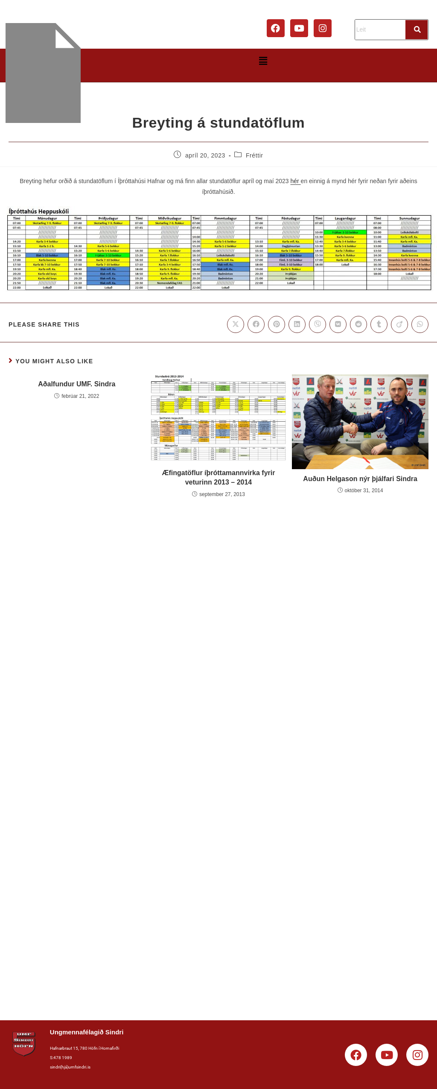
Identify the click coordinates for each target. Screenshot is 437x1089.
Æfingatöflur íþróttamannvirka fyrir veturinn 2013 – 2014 (218, 477)
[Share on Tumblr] (378, 324)
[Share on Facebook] (256, 324)
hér (295, 181)
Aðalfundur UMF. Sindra (76, 384)
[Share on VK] (338, 324)
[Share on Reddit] (358, 324)
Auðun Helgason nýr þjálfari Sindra (360, 478)
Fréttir (254, 155)
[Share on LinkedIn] (297, 324)
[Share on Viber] (317, 324)
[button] (263, 61)
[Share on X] (235, 324)
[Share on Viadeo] (399, 324)
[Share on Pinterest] (276, 324)
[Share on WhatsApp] (419, 324)
